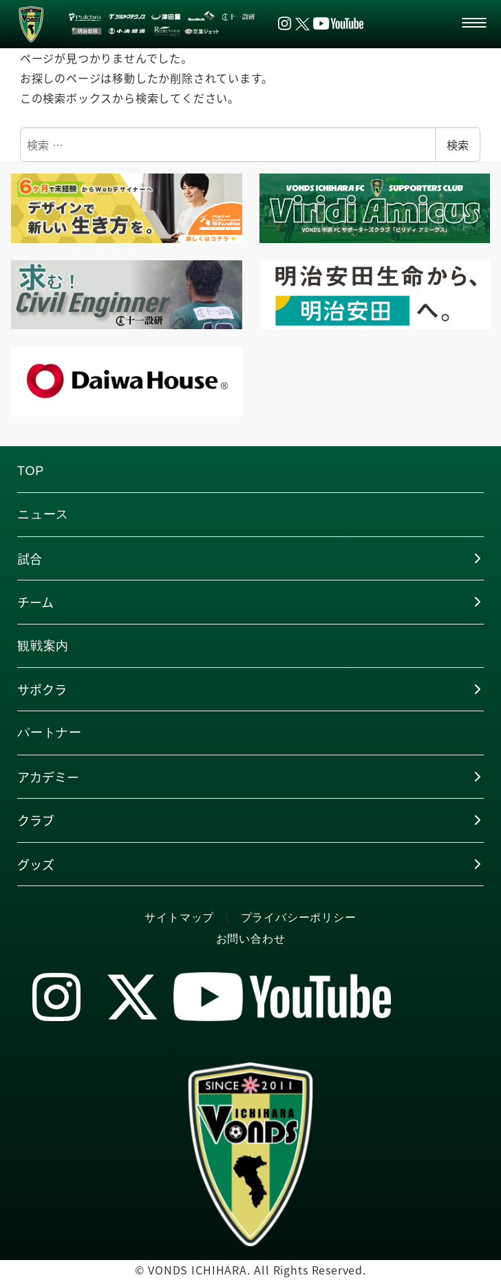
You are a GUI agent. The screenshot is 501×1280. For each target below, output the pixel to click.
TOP (30, 471)
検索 (458, 144)
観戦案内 (43, 646)
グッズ (35, 864)
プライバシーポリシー (298, 917)
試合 (29, 558)
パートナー (49, 732)
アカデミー (48, 777)
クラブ (35, 820)
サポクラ (42, 689)
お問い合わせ (251, 939)
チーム (35, 602)
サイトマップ (179, 917)
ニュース (43, 514)
